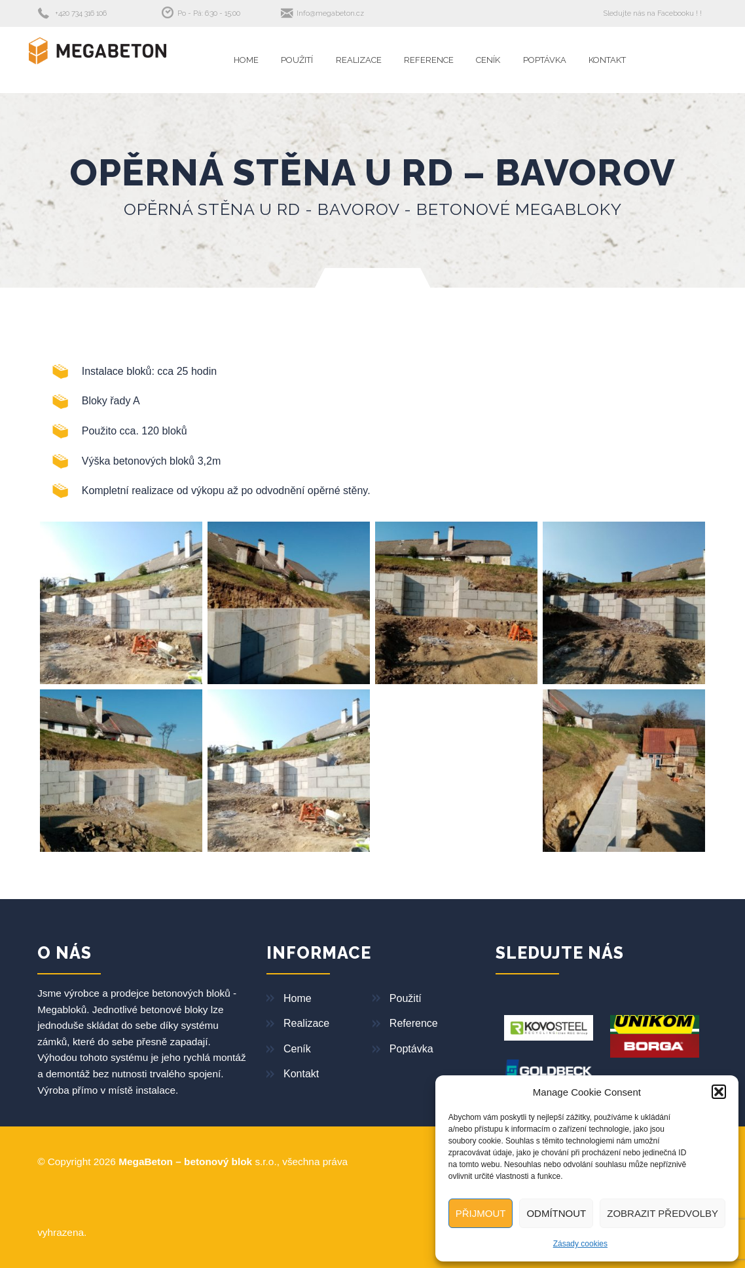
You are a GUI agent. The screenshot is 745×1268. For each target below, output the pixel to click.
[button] (718, 1091)
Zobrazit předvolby (662, 1213)
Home (246, 60)
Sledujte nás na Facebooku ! (651, 13)
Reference (429, 60)
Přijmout (481, 1213)
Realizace (359, 60)
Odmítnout (556, 1213)
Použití (297, 60)
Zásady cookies (580, 1243)
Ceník (488, 60)
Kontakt (607, 60)
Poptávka (544, 60)
